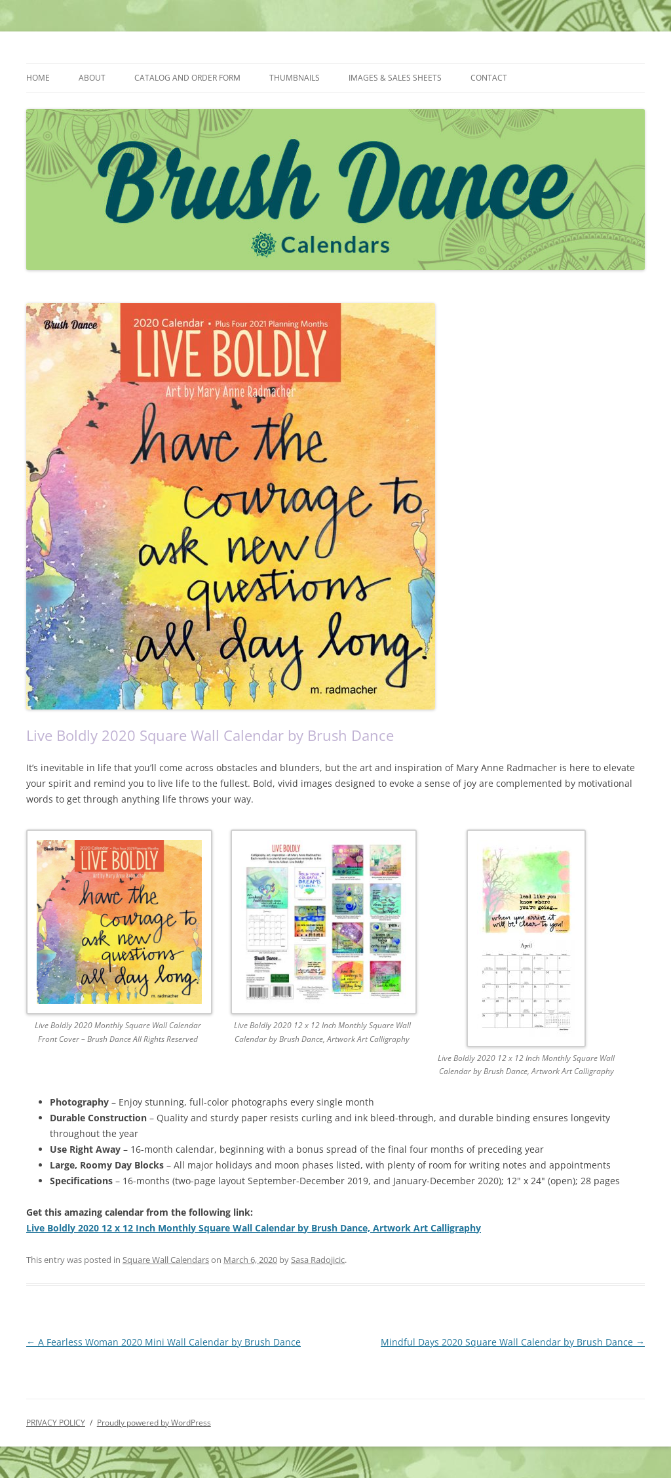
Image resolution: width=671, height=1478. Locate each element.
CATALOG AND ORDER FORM (187, 77)
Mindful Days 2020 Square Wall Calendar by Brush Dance (513, 1342)
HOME (38, 77)
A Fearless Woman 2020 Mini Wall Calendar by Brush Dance (163, 1342)
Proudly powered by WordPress (154, 1422)
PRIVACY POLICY (55, 1422)
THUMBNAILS (294, 77)
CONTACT (488, 77)
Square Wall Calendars (166, 1260)
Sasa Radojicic (318, 1260)
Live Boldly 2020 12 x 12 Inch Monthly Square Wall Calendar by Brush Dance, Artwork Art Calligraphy (253, 1228)
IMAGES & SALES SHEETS (395, 77)
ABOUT (92, 77)
